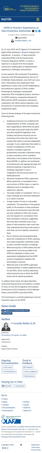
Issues (25, 405)
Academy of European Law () (14, 335)
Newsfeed (6, 386)
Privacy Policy (36, 450)
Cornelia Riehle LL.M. (21, 41)
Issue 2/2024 (21, 38)
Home (4, 399)
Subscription (19, 386)
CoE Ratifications (9, 372)
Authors (26, 408)
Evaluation (27, 367)
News (4, 402)
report (26, 52)
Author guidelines (30, 372)
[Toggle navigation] (38, 19)
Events (25, 402)
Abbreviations (28, 376)
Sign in (5, 448)
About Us (26, 410)
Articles (5, 405)
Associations (7, 410)
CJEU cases (7, 367)
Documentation (8, 408)
